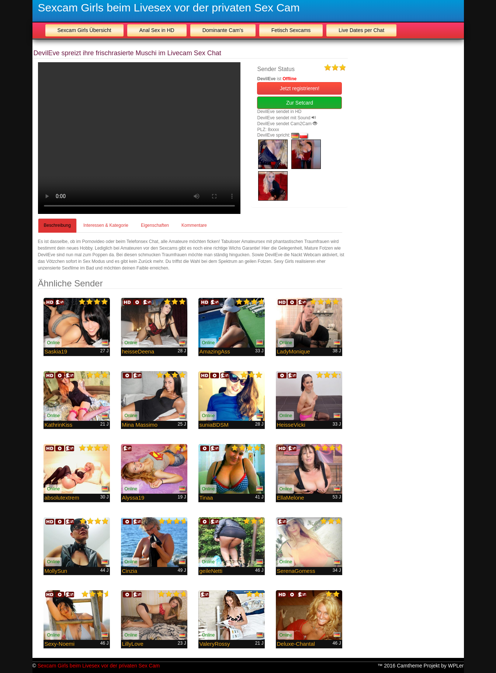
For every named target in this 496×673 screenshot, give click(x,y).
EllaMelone (290, 497)
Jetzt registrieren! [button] (299, 88)
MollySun (56, 571)
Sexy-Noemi (60, 644)
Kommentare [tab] (194, 225)
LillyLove (132, 644)
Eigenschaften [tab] (155, 225)
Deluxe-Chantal (296, 644)
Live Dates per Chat (361, 30)
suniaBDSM (214, 425)
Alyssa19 (133, 497)
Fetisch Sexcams (291, 30)
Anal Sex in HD (156, 30)
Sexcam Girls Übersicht (84, 30)
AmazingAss (215, 351)
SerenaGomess (296, 571)
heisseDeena (138, 351)
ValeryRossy (215, 644)
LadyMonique (293, 351)
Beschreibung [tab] (57, 225)
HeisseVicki (291, 425)
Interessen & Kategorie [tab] (105, 225)
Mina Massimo (140, 425)
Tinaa (206, 497)
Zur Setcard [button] (299, 103)
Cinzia (130, 571)
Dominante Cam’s (222, 30)
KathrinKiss (59, 425)
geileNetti (211, 571)
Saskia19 (56, 351)
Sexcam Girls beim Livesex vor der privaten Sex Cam (169, 7)
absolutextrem (62, 497)
